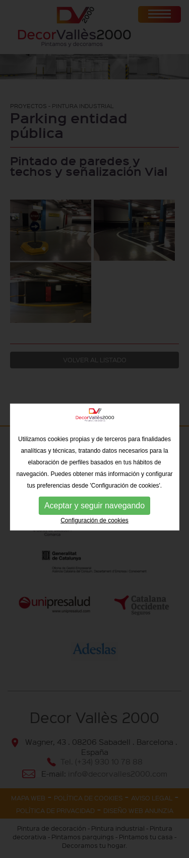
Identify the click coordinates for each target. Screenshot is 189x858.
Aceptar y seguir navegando (94, 519)
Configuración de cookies (94, 534)
